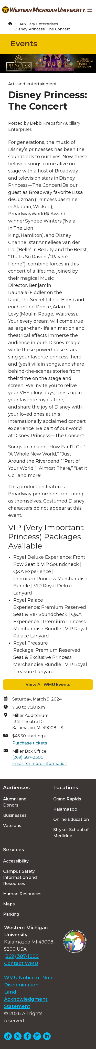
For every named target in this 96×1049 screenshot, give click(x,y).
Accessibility (16, 861)
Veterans (12, 825)
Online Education (71, 819)
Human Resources (22, 893)
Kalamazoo (65, 809)
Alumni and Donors (15, 802)
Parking (11, 914)
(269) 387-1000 (21, 956)
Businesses (15, 815)
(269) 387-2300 (28, 757)
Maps (9, 904)
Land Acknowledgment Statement (26, 999)
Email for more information (39, 763)
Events (23, 43)
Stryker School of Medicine (71, 832)
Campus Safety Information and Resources (20, 877)
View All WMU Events (48, 684)
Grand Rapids (67, 799)
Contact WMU (21, 963)
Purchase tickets (29, 743)
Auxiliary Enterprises (38, 24)
